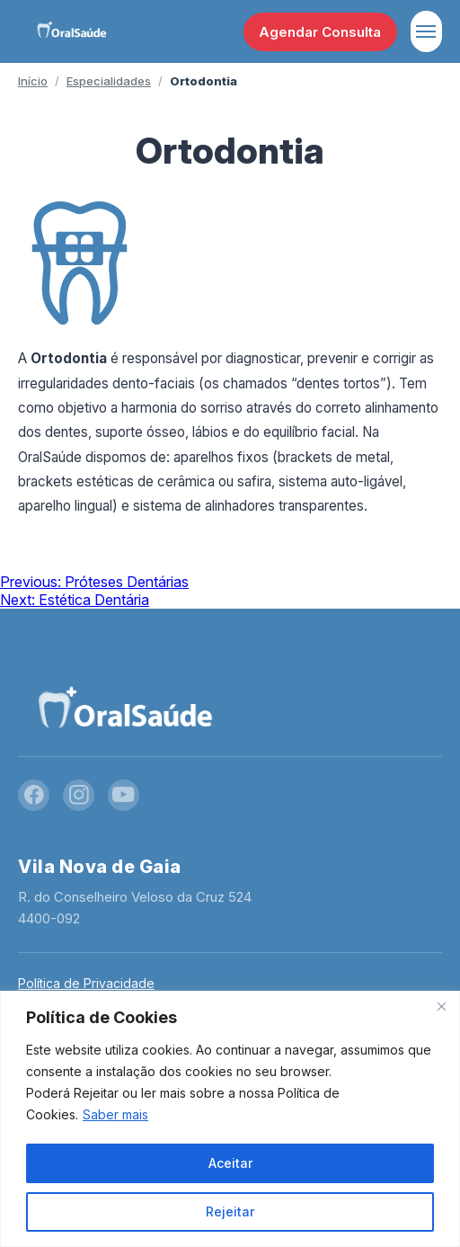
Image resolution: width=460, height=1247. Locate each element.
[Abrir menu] (426, 31)
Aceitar (230, 1163)
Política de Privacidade (86, 983)
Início (33, 81)
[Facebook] (33, 795)
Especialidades (108, 81)
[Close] (441, 1006)
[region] (230, 1119)
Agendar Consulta (320, 31)
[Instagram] (78, 795)
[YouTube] (123, 795)
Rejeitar (230, 1211)
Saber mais (115, 1114)
